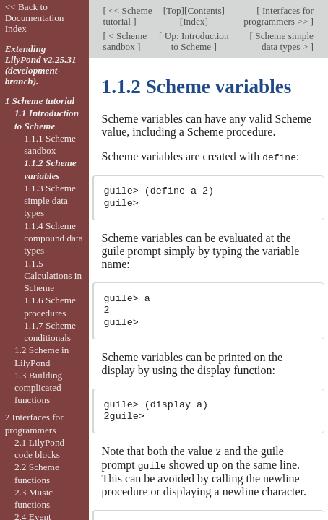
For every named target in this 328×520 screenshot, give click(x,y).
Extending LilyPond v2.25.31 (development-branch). (41, 65)
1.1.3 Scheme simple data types (50, 201)
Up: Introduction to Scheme (195, 41)
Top (173, 10)
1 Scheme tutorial (40, 100)
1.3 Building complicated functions (38, 388)
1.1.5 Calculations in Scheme (53, 276)
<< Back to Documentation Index (34, 17)
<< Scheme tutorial (127, 16)
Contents (204, 10)
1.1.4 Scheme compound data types (53, 238)
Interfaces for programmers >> (278, 16)
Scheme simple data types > (283, 41)
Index (193, 21)
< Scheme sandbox (125, 41)
